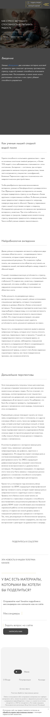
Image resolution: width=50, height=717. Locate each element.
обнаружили (13, 65)
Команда (41, 680)
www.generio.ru (10, 703)
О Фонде (6, 680)
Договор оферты (25, 689)
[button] (15, 631)
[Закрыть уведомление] (48, 709)
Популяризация (25, 680)
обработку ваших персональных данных (18, 712)
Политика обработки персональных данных (24, 693)
